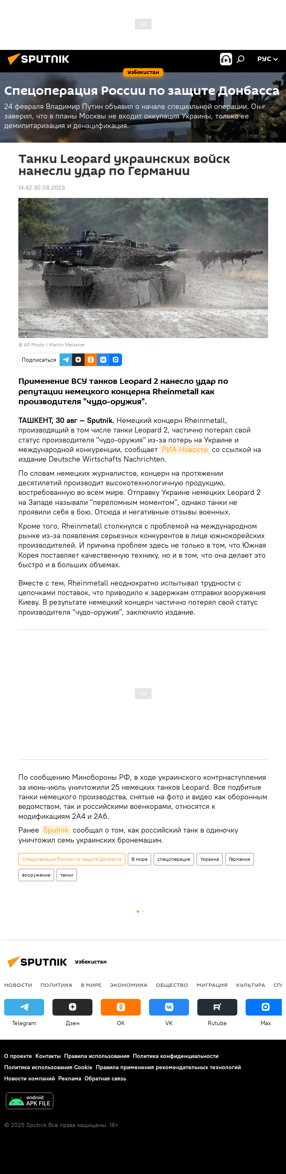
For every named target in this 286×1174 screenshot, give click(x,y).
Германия (239, 859)
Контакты (48, 1056)
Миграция (212, 985)
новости (18, 985)
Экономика (128, 985)
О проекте (18, 1056)
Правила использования (96, 1056)
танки (66, 875)
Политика (56, 985)
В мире (139, 859)
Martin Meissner (67, 344)
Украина (209, 859)
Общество (172, 985)
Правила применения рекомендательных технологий (168, 1067)
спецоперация (173, 859)
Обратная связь (105, 1078)
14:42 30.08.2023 (41, 187)
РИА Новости (185, 449)
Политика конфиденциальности (176, 1056)
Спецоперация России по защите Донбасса (72, 859)
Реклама (69, 1078)
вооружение (36, 875)
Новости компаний (29, 1078)
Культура (250, 985)
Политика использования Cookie (48, 1067)
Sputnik (56, 830)
